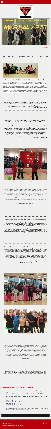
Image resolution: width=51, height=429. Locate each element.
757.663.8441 (13, 393)
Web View (45, 423)
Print (5, 423)
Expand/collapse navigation (25, 2)
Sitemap (9, 423)
